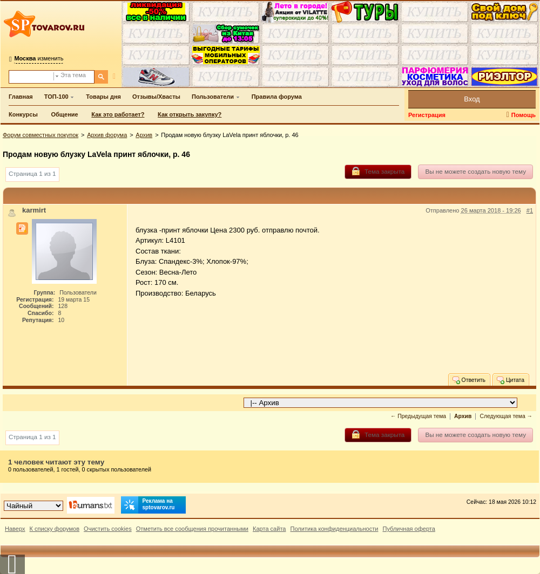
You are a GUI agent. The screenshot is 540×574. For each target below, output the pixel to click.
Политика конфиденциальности (335, 528)
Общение (64, 114)
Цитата (510, 379)
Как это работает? (117, 114)
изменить (38, 58)
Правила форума (277, 96)
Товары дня (103, 96)
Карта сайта (269, 528)
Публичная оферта (408, 528)
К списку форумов (55, 528)
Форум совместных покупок (40, 135)
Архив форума (107, 135)
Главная (21, 96)
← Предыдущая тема (418, 416)
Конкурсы (23, 114)
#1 (529, 210)
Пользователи (213, 96)
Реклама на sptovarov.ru (148, 505)
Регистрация (427, 115)
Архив (144, 135)
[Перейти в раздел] (380, 403)
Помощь (523, 115)
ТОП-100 (56, 96)
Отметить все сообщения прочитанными (192, 528)
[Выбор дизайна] (33, 506)
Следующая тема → (506, 416)
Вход (472, 99)
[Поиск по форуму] (31, 77)
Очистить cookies (108, 528)
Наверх (15, 528)
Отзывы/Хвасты (156, 96)
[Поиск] (101, 77)
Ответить (468, 379)
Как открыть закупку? (189, 114)
